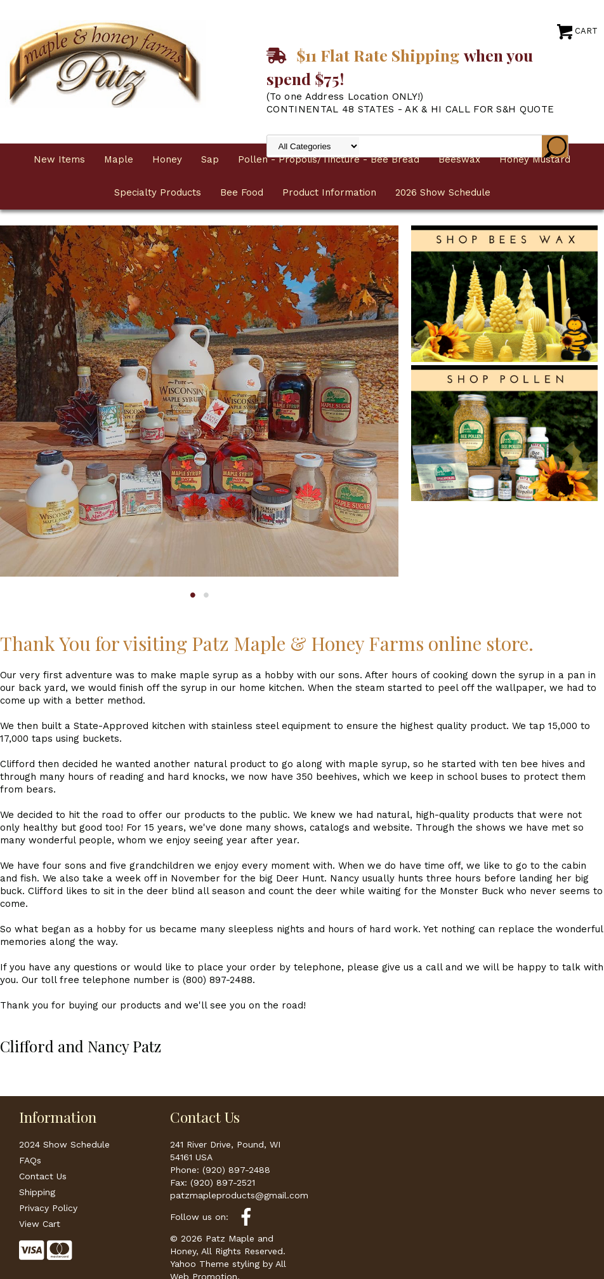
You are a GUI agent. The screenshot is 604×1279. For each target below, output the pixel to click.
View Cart (39, 1224)
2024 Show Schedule (64, 1144)
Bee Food (241, 192)
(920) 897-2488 (236, 1170)
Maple (118, 159)
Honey (167, 159)
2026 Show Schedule (442, 192)
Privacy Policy (48, 1208)
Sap (210, 159)
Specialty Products (157, 192)
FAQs (30, 1160)
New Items (59, 159)
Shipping (37, 1192)
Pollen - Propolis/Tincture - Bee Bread (328, 159)
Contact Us (43, 1176)
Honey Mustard (534, 159)
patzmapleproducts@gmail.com (239, 1195)
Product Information (329, 192)
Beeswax (459, 159)
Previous (17, 386)
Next (380, 386)
